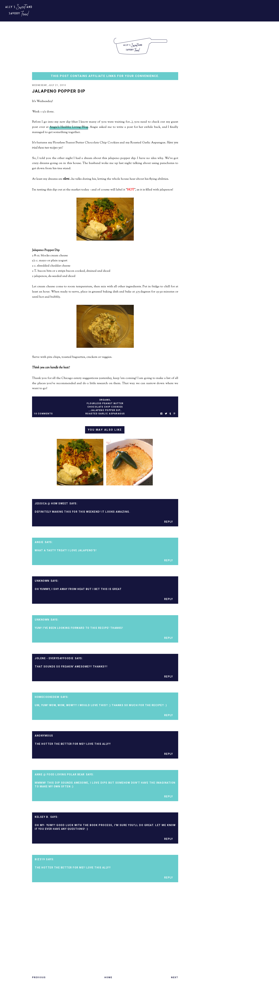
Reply (168, 522)
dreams (104, 400)
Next (174, 978)
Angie (39, 542)
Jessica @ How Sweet (51, 503)
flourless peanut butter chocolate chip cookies (105, 405)
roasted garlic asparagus (105, 414)
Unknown (42, 581)
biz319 (40, 859)
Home (108, 978)
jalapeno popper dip (105, 410)
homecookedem (47, 697)
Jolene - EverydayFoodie (54, 658)
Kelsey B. (42, 817)
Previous (39, 978)
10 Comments (43, 414)
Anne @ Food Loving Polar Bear (60, 774)
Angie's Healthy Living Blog (68, 127)
